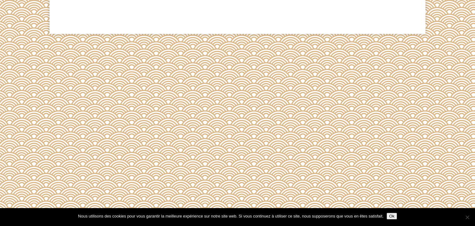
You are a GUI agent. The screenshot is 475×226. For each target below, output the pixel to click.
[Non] (467, 217)
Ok (391, 216)
